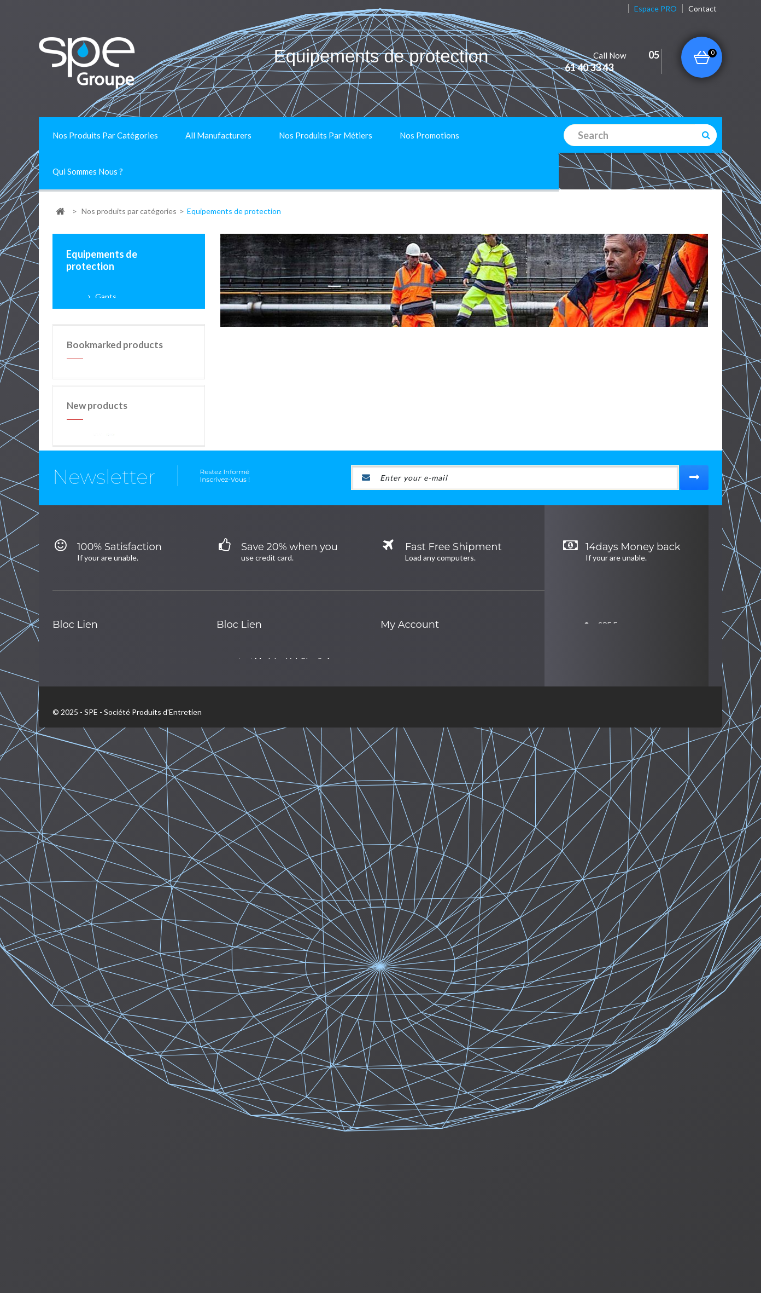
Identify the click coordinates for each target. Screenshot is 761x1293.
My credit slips (427, 1079)
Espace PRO (655, 8)
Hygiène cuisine (101, 1058)
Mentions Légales (238, 1247)
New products (97, 578)
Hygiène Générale (105, 1123)
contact (702, 8)
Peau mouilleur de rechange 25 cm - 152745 (158, 765)
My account (409, 1022)
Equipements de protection (121, 1101)
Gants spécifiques (156, 340)
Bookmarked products (115, 498)
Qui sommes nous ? (87, 171)
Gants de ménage (155, 354)
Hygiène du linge (102, 1189)
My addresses (426, 1101)
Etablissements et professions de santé (306, 1145)
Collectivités (260, 1101)
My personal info (430, 1123)
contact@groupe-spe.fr (630, 1081)
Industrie (254, 1123)
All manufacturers (218, 135)
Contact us (134, 1247)
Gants (104, 296)
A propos (181, 1247)
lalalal (83, 1079)
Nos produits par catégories (105, 135)
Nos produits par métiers (325, 135)
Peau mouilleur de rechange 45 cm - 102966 (158, 700)
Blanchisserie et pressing (281, 1167)
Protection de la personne (138, 386)
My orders (419, 1058)
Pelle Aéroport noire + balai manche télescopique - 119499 (157, 636)
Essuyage (90, 1167)
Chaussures (114, 369)
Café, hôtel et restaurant (281, 1079)
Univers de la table (105, 1145)
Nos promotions (429, 135)
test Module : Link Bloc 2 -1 (284, 1058)
